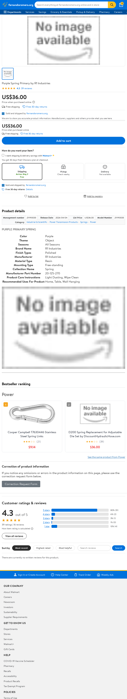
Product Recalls (12, 681)
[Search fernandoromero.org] (71, 4)
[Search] (112, 4)
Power (93, 222)
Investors (8, 607)
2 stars (46, 522)
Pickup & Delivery (85, 12)
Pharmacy (104, 12)
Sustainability (10, 612)
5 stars (46, 510)
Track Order (82, 574)
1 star (47, 526)
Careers (118, 12)
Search (118, 548)
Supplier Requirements (15, 617)
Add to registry (93, 196)
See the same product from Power (106, 457)
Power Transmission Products (64, 222)
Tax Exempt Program (14, 686)
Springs (83, 222)
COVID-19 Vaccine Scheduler (19, 661)
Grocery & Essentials (61, 12)
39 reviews (26, 88)
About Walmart (11, 592)
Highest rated (43, 548)
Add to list (31, 196)
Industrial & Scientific (37, 222)
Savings (42, 12)
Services (30, 12)
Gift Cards (9, 649)
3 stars (46, 518)
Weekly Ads (105, 574)
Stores (7, 634)
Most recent (21, 548)
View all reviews (14, 536)
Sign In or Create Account (29, 574)
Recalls (7, 671)
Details (29, 189)
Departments (12, 12)
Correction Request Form (21, 484)
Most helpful (65, 548)
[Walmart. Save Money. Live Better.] (17, 4)
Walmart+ (9, 644)
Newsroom (9, 602)
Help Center (59, 574)
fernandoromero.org (37, 113)
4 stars (46, 514)
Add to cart (63, 141)
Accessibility (10, 676)
